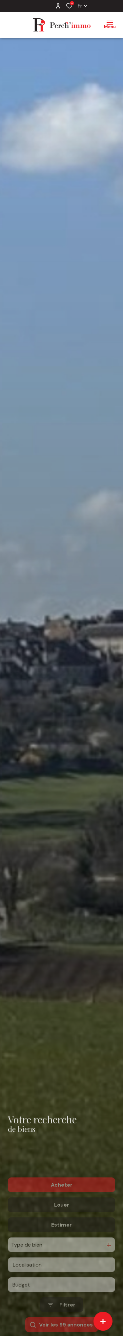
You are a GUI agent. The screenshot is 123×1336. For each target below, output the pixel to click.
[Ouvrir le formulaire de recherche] (61, 1325)
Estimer (61, 1245)
